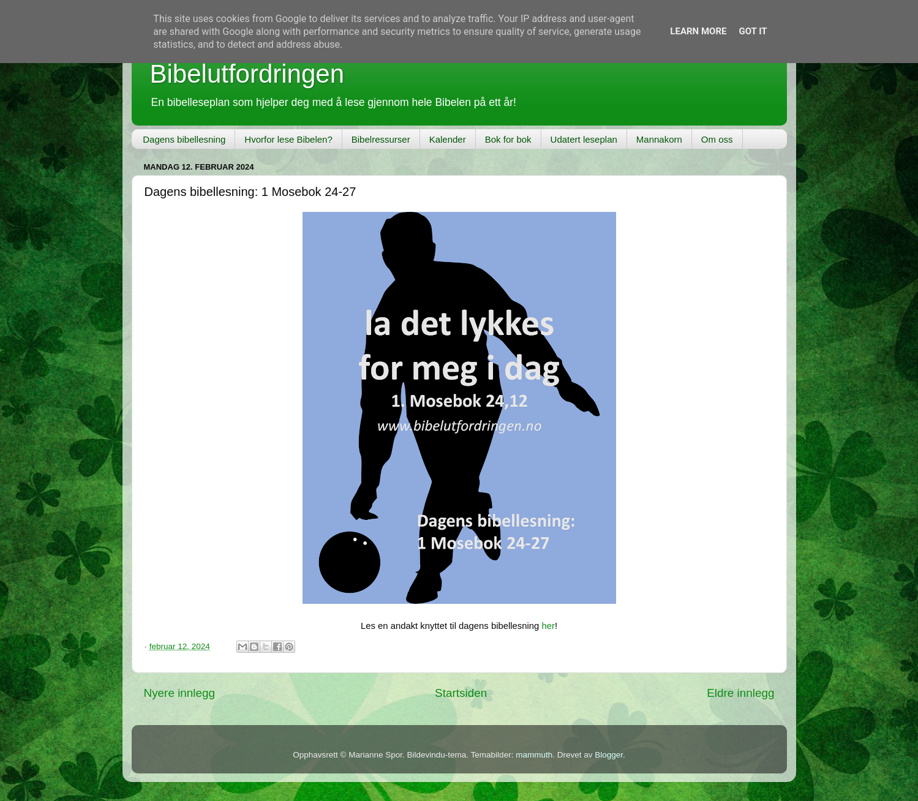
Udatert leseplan (584, 139)
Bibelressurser (381, 139)
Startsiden (461, 692)
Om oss (717, 139)
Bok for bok (508, 139)
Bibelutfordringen (247, 73)
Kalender (447, 139)
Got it (753, 31)
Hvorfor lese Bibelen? (288, 139)
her (547, 626)
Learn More (698, 31)
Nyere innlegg (180, 692)
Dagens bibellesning (184, 139)
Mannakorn (659, 139)
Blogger (609, 754)
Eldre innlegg (740, 692)
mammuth (534, 754)
